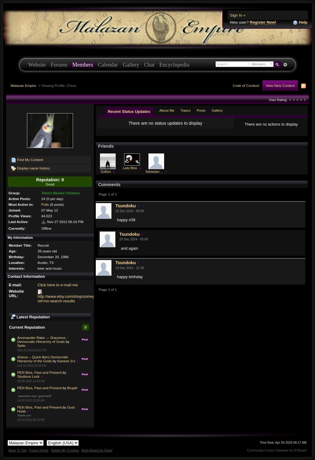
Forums (59, 65)
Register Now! (263, 22)
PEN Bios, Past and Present (39, 372)
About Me (166, 110)
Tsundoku (125, 205)
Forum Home (38, 450)
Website (37, 65)
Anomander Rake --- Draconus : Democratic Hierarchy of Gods (42, 339)
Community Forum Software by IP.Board (277, 450)
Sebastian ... (154, 171)
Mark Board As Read (96, 450)
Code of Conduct (246, 85)
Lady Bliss (130, 168)
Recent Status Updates (129, 111)
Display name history (30, 168)
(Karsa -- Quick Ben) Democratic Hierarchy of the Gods (42, 359)
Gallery (131, 65)
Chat (149, 65)
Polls (45, 204)
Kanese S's (66, 361)
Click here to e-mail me (58, 285)
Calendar (108, 65)
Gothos (106, 171)
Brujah (72, 388)
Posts (201, 110)
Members (82, 65)
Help (300, 22)
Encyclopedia (174, 65)
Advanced (285, 65)
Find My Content (27, 160)
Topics (186, 110)
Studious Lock (28, 376)
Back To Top (17, 450)
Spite (21, 345)
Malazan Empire (23, 85)
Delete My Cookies (65, 450)
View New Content (280, 85)
